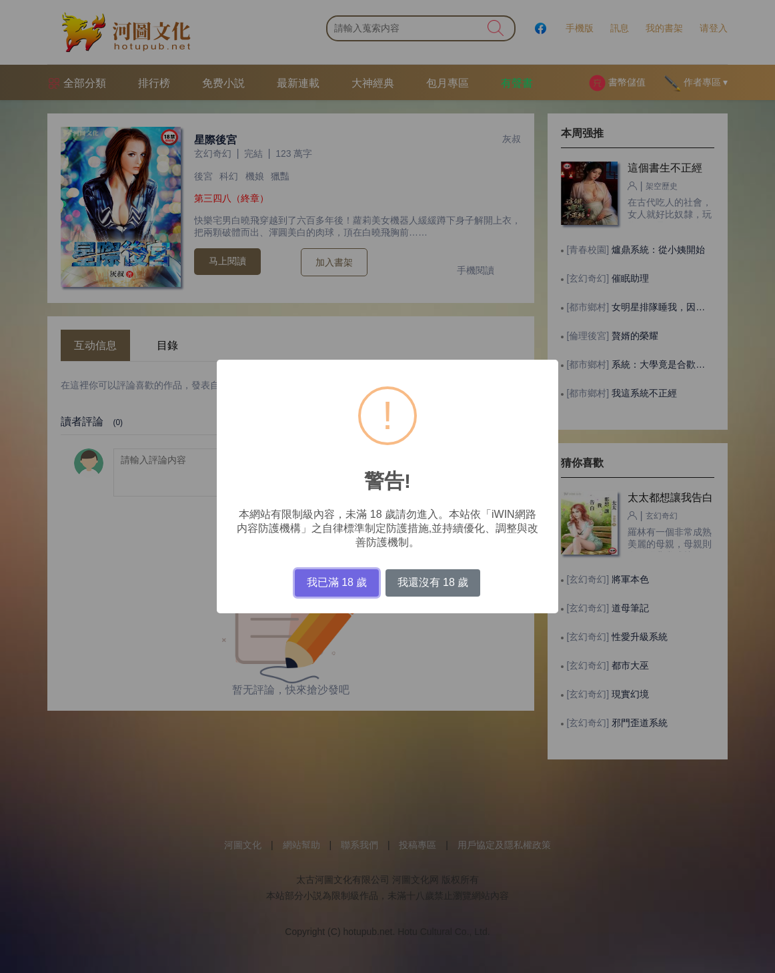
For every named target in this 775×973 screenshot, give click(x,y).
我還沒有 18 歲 (433, 582)
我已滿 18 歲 (337, 582)
